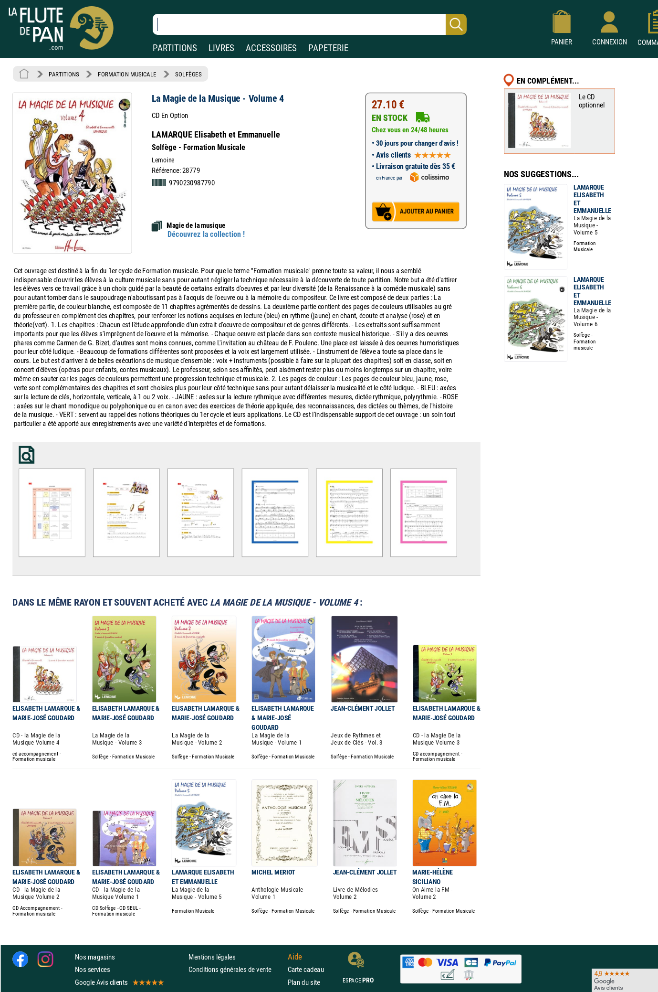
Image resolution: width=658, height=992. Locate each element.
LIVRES (221, 48)
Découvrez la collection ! (206, 234)
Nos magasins (95, 957)
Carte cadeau (306, 969)
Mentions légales (211, 957)
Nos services (92, 969)
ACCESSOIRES (271, 48)
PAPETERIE (328, 48)
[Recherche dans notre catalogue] (310, 24)
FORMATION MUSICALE (127, 74)
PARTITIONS (175, 48)
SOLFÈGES (188, 74)
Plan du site (304, 982)
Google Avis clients (119, 982)
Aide (295, 956)
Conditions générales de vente (235, 969)
